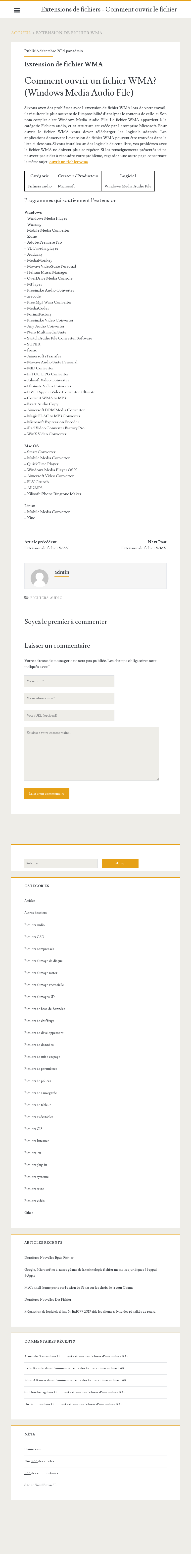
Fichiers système (39, 1177)
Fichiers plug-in (38, 1165)
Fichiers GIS (36, 1129)
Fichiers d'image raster (43, 973)
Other (31, 1213)
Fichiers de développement (46, 1033)
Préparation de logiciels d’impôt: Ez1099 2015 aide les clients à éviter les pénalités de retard (92, 1312)
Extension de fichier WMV (141, 548)
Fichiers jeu (35, 1153)
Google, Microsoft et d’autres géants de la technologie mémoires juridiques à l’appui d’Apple (93, 1273)
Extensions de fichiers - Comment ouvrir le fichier (109, 9)
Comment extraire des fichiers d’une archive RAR (96, 1356)
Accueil (24, 32)
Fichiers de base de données (47, 1009)
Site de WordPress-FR (43, 1485)
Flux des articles (42, 1461)
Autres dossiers (38, 913)
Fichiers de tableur (40, 1105)
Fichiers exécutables (41, 1117)
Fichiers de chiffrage (42, 1021)
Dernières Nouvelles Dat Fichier (50, 1300)
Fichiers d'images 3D (42, 997)
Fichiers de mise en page (45, 1057)
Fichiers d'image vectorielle (47, 985)
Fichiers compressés (42, 949)
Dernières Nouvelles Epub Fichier (51, 1258)
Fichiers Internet (39, 1141)
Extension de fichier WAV (49, 548)
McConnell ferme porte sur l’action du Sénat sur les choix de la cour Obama (81, 1288)
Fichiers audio (49, 598)
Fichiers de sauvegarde (43, 1093)
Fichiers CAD (37, 937)
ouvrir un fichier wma (133, 161)
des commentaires (44, 1473)
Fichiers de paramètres (43, 1069)
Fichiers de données (41, 1045)
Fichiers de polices (40, 1081)
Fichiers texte (37, 1189)
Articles (32, 901)
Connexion (35, 1449)
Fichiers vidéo (37, 1201)
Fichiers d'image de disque (46, 961)
